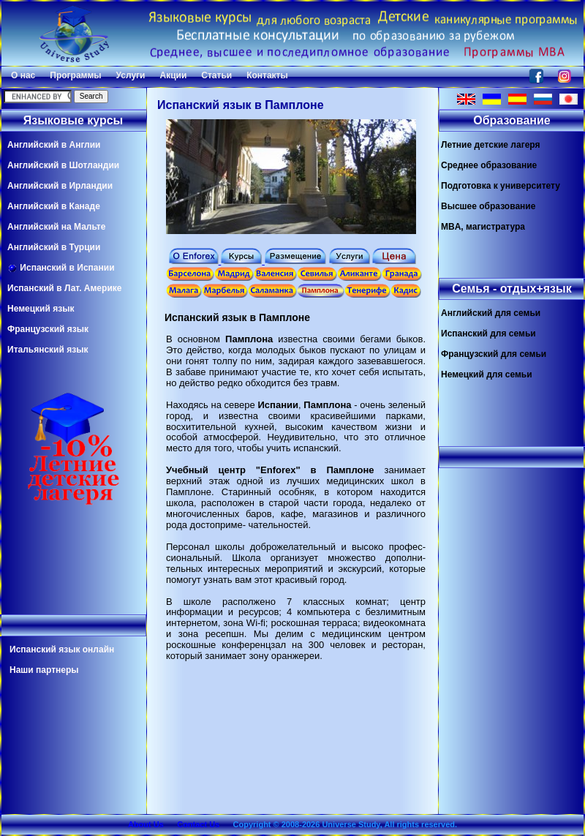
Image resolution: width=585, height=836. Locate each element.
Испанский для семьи (488, 333)
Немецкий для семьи (486, 374)
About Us (146, 824)
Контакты (267, 75)
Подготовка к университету (500, 186)
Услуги (131, 75)
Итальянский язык (47, 349)
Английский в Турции (53, 247)
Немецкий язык (40, 309)
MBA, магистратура (483, 227)
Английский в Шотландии (63, 165)
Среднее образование (489, 165)
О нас (23, 75)
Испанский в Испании (61, 268)
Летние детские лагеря (490, 145)
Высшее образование (488, 206)
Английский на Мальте (56, 227)
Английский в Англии (53, 145)
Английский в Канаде (53, 206)
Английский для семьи (490, 313)
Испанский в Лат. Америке (64, 288)
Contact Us (198, 824)
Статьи (216, 75)
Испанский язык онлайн (62, 649)
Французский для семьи (493, 354)
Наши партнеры (44, 670)
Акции (172, 75)
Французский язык (47, 329)
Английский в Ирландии (60, 186)
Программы (75, 75)
